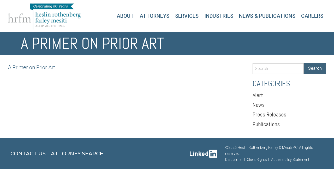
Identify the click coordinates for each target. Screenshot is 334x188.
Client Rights (257, 159)
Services (187, 16)
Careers (312, 16)
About (125, 16)
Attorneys (154, 16)
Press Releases (269, 114)
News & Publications (267, 16)
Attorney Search (77, 153)
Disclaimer (234, 159)
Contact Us (28, 153)
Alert (258, 95)
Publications (266, 124)
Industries (218, 16)
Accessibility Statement (290, 159)
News (259, 104)
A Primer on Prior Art (31, 67)
